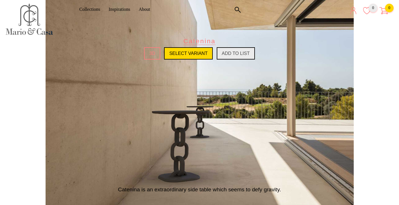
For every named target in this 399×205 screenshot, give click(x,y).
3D (152, 53)
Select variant (188, 53)
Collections (91, 9)
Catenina (199, 41)
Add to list (236, 53)
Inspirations (121, 9)
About (146, 9)
